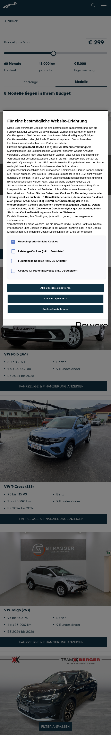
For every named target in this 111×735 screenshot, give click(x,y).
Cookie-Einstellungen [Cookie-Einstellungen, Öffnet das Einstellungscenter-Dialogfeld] (55, 309)
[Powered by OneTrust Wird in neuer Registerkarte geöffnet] (90, 323)
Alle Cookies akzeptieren (55, 288)
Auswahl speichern (55, 298)
